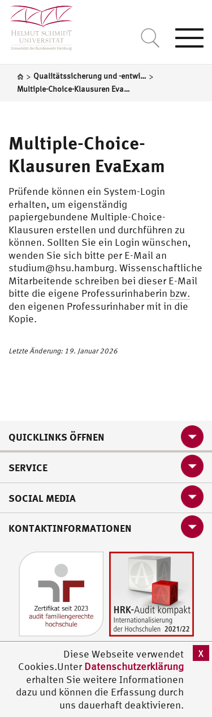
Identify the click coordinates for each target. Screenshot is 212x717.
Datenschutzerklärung (134, 666)
